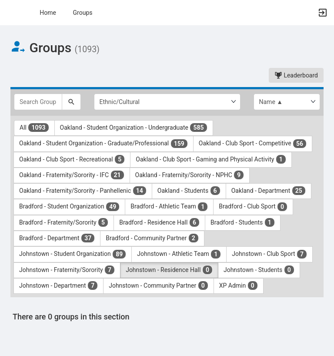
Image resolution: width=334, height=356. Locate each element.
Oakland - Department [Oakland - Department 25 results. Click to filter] (268, 190)
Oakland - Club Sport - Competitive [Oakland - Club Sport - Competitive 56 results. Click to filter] (253, 143)
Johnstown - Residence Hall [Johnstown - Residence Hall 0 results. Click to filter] (169, 270)
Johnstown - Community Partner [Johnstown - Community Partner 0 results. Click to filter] (158, 285)
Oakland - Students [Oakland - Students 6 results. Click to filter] (188, 190)
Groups (83, 12)
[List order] (287, 102)
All (34, 127)
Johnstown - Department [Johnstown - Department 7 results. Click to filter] (58, 285)
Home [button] (48, 12)
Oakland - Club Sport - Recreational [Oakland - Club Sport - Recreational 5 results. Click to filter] (72, 159)
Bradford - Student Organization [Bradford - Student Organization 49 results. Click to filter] (69, 207)
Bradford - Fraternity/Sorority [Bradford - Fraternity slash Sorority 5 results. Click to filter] (63, 222)
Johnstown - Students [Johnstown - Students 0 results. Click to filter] (259, 270)
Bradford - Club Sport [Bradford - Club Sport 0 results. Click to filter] (253, 207)
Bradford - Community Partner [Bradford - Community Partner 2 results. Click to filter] (152, 238)
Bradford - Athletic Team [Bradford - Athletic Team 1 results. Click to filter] (169, 207)
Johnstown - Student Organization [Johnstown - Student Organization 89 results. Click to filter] (72, 254)
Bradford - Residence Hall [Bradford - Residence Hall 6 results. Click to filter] (159, 222)
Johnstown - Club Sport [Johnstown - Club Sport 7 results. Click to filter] (269, 254)
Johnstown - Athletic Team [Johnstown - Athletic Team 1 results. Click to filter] (179, 254)
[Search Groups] (38, 102)
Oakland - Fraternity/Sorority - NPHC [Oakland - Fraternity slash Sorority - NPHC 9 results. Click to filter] (189, 175)
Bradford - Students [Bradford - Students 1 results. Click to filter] (242, 222)
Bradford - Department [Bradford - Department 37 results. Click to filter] (57, 238)
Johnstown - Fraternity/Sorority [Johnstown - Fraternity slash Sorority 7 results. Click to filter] (67, 270)
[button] (11, 12)
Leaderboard (296, 75)
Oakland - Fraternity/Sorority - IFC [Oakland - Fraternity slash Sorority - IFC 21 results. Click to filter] (71, 175)
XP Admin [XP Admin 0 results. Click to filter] (238, 285)
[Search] (71, 102)
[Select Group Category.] (167, 102)
